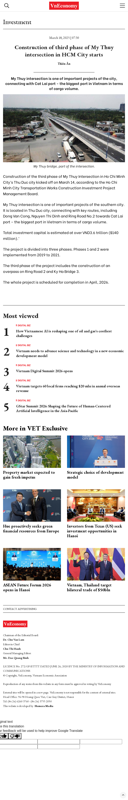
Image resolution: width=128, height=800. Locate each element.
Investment (17, 22)
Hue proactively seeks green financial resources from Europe (31, 528)
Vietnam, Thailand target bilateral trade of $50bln (89, 587)
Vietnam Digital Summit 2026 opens (44, 371)
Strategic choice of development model (95, 475)
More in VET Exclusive (35, 428)
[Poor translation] (14, 736)
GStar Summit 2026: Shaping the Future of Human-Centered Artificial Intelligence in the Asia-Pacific (63, 408)
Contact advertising (20, 609)
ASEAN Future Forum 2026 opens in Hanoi (27, 587)
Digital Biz (24, 325)
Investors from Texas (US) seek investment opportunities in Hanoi (94, 530)
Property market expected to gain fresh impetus (29, 475)
